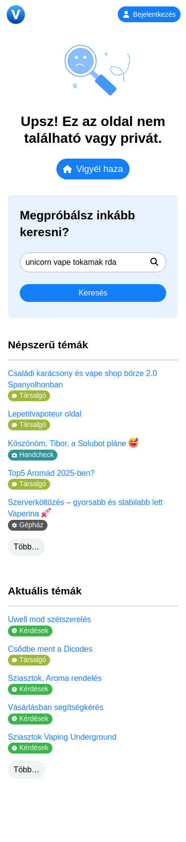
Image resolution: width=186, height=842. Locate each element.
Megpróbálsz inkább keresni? (77, 224)
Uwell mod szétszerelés (49, 619)
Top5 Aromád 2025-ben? (51, 473)
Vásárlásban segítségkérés (55, 707)
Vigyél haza (93, 169)
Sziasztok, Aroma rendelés (54, 678)
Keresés (93, 293)
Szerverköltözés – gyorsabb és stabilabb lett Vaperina (85, 508)
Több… (26, 547)
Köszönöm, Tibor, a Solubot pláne (73, 443)
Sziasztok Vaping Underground (62, 737)
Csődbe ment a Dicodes (50, 649)
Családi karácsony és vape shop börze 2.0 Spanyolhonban (82, 378)
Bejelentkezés (149, 14)
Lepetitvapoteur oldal (45, 414)
